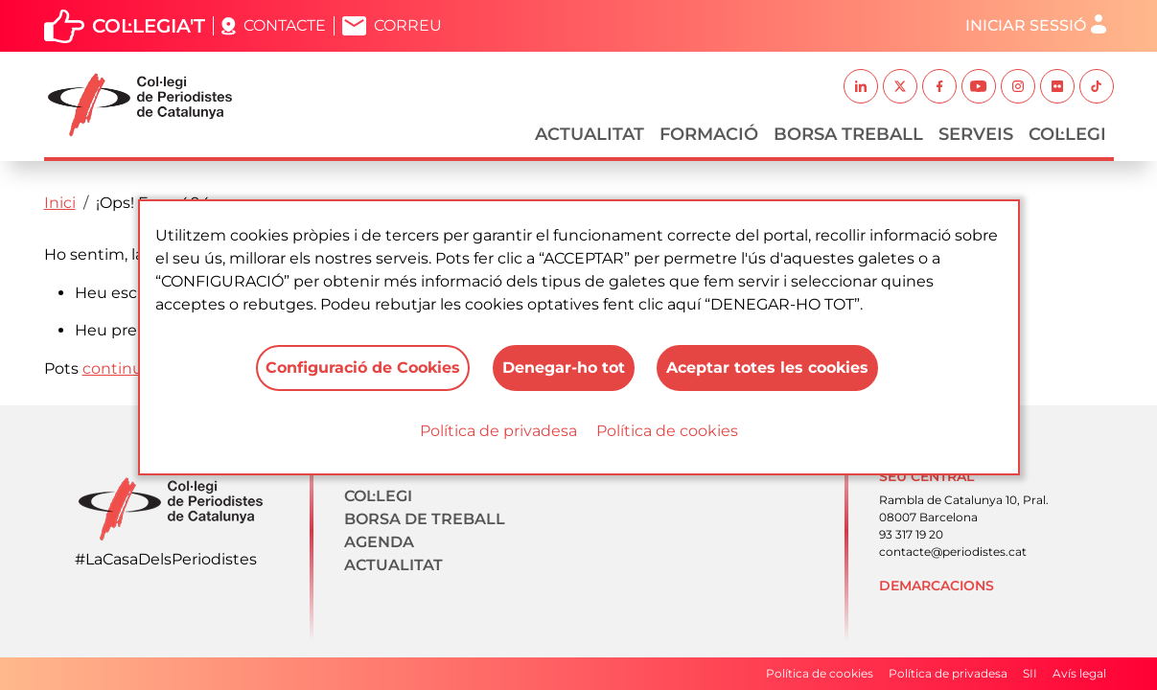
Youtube (978, 86)
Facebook (939, 86)
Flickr (1057, 86)
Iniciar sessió (1025, 25)
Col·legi (1067, 134)
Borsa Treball (848, 134)
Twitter (900, 86)
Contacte (284, 25)
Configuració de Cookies (363, 367)
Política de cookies (667, 431)
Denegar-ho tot (563, 367)
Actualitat (589, 134)
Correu (408, 25)
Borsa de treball (424, 519)
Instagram (1018, 86)
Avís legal (1079, 673)
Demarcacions (936, 585)
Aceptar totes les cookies (768, 367)
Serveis (975, 134)
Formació (708, 134)
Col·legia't (148, 25)
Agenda (379, 542)
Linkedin (861, 86)
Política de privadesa (498, 431)
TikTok (1096, 86)
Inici (60, 203)
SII (1030, 673)
